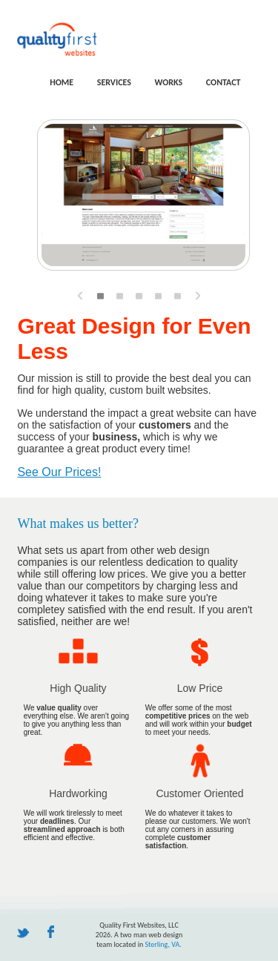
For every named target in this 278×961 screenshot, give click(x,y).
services (114, 82)
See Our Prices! (59, 472)
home (61, 82)
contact (223, 82)
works (168, 82)
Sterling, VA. (163, 944)
